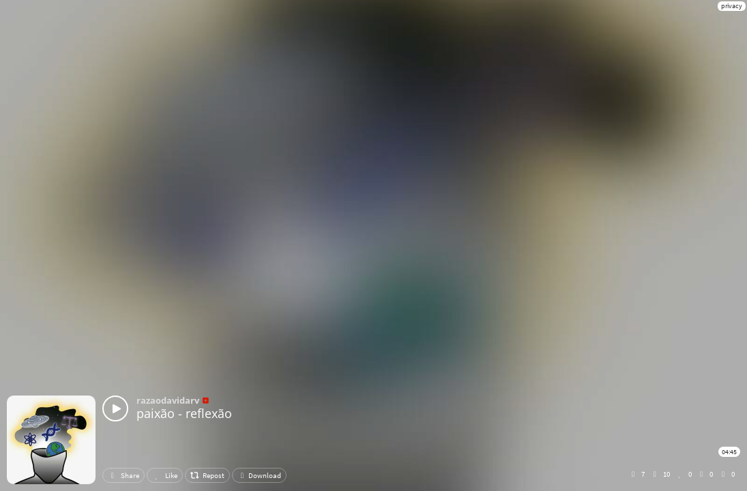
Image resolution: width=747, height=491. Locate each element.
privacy (731, 5)
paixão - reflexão (184, 413)
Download (259, 475)
